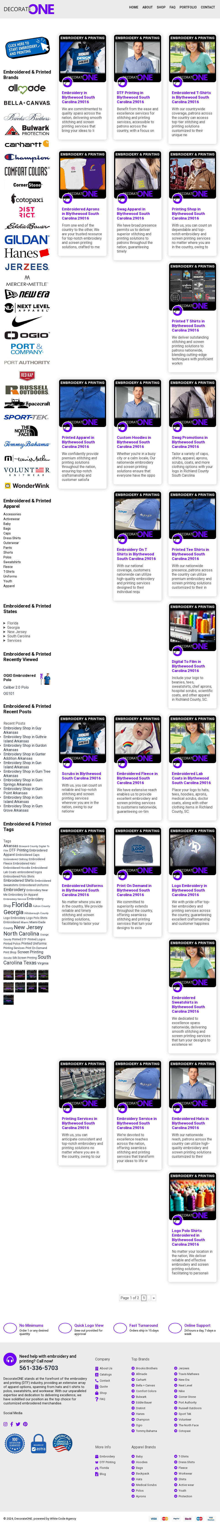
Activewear (11, 519)
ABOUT (147, 7)
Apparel (9, 586)
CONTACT (208, 7)
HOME (133, 7)
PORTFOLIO (188, 7)
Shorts (8, 552)
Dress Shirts (12, 538)
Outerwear (11, 543)
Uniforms (10, 576)
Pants (7, 548)
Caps (7, 533)
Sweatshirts (12, 562)
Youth (7, 581)
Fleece (8, 567)
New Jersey (17, 632)
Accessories (12, 514)
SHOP (161, 7)
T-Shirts (9, 571)
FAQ (172, 7)
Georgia (13, 627)
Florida (12, 623)
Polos (7, 557)
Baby (7, 524)
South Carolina (18, 636)
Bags (7, 528)
